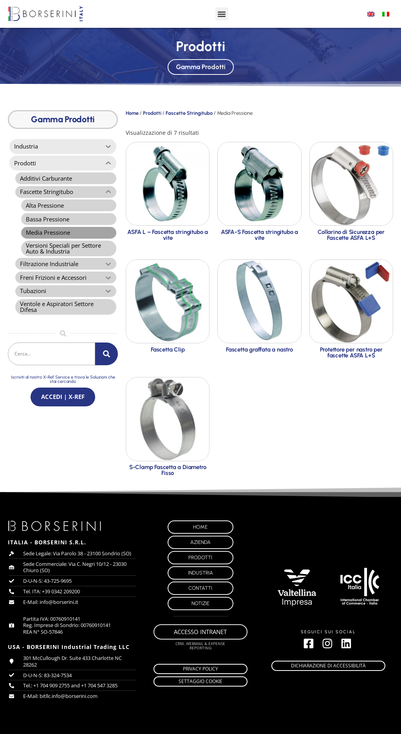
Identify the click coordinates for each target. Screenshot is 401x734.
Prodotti (152, 113)
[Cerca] (106, 359)
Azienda (200, 542)
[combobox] (51, 359)
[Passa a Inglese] (370, 14)
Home (132, 113)
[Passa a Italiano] (385, 14)
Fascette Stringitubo (189, 113)
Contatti (200, 588)
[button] (221, 13)
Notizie (200, 603)
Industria (200, 573)
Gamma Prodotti (200, 65)
